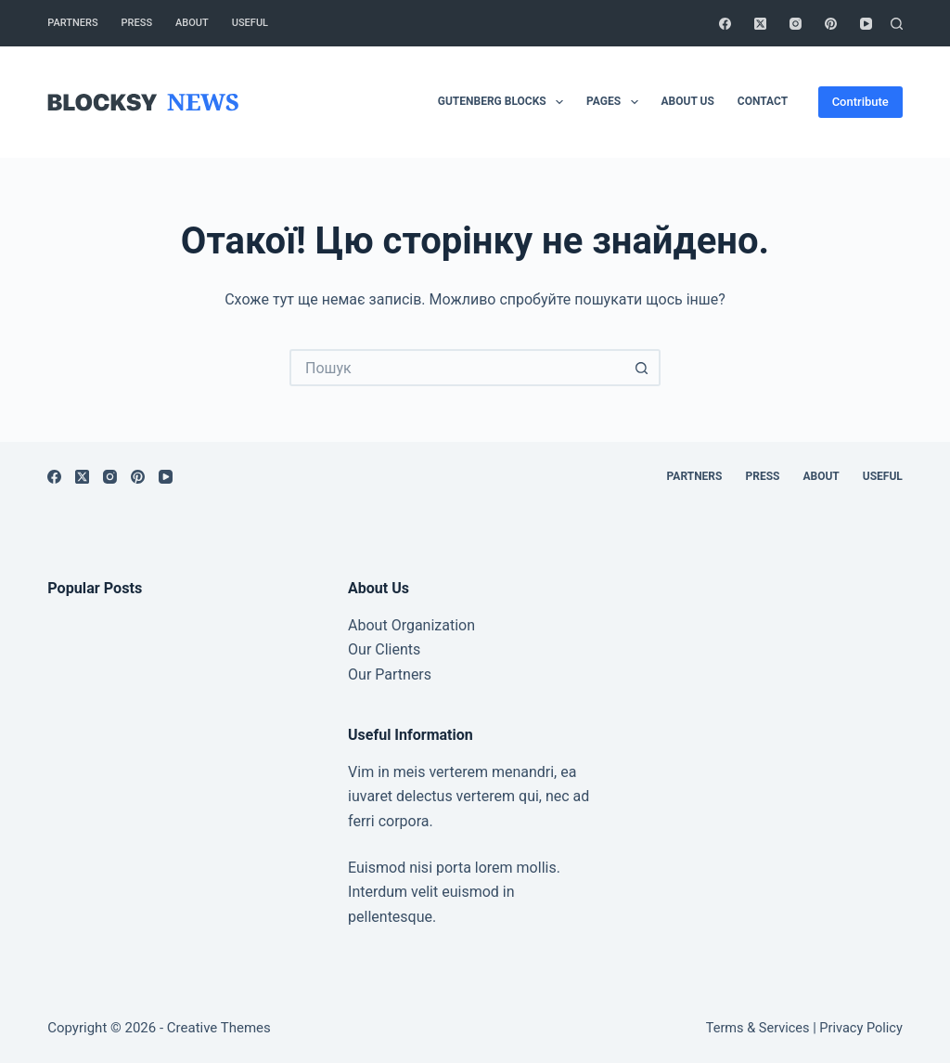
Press (137, 23)
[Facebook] (725, 24)
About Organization (411, 625)
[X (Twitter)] (760, 24)
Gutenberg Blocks (504, 102)
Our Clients (384, 649)
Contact (763, 101)
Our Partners (389, 674)
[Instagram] (796, 24)
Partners (72, 23)
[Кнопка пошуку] (642, 367)
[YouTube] (866, 24)
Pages (615, 102)
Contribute (860, 102)
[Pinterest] (831, 24)
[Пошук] (897, 24)
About (192, 23)
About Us (687, 101)
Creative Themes (219, 1027)
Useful (250, 23)
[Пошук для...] (456, 367)
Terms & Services (758, 1028)
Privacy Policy (860, 1028)
